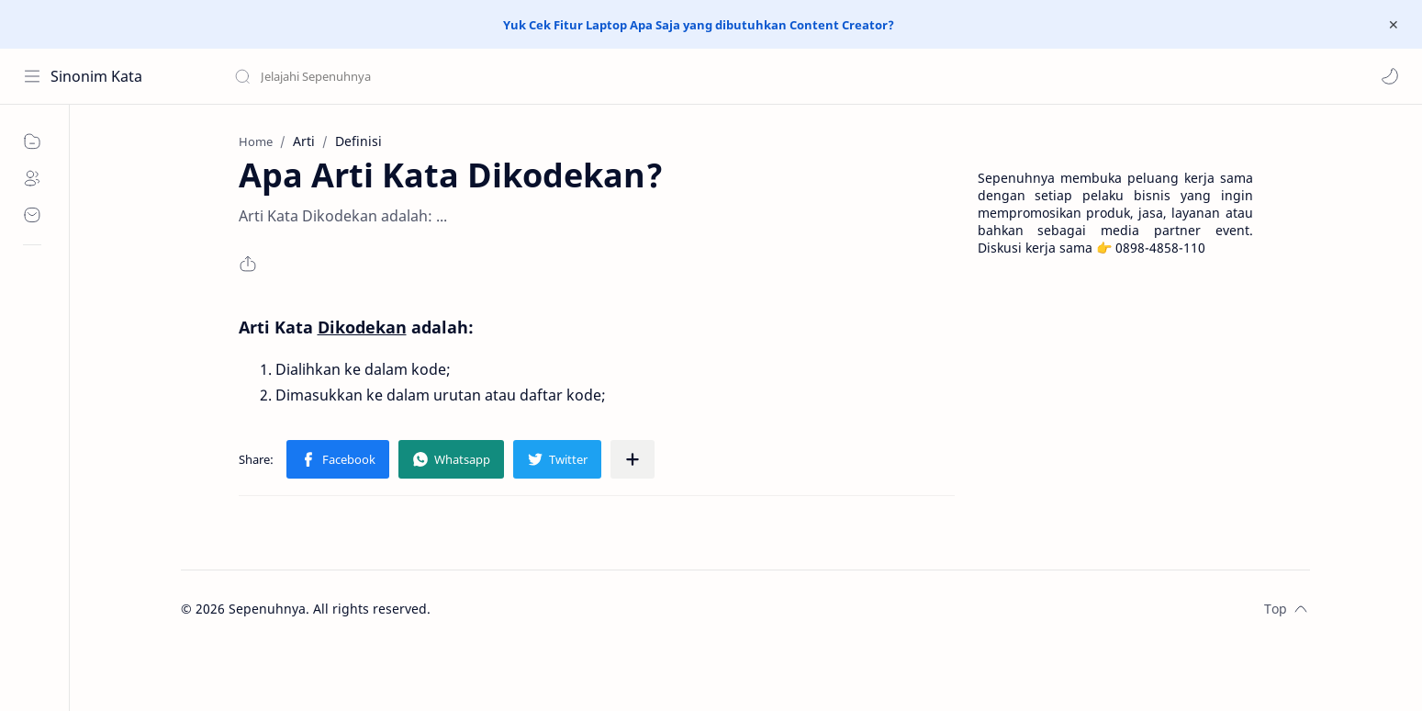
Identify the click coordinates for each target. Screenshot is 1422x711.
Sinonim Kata (96, 76)
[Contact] (32, 215)
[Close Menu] (1393, 25)
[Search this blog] (381, 76)
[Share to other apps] (632, 459)
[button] (1390, 76)
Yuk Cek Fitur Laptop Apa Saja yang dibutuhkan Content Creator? (698, 25)
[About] (32, 178)
